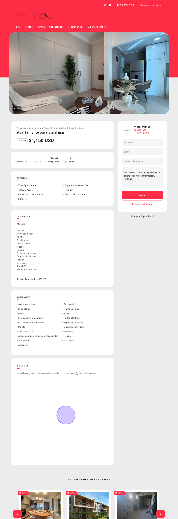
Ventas (29, 27)
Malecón (23, 128)
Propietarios (75, 27)
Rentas (41, 27)
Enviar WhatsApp (142, 204)
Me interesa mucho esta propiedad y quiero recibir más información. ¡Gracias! (142, 177)
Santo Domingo (76, 128)
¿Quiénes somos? (96, 27)
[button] (17, 514)
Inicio (18, 27)
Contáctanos (56, 27)
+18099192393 (141, 133)
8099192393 (140, 130)
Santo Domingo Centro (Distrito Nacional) (48, 128)
